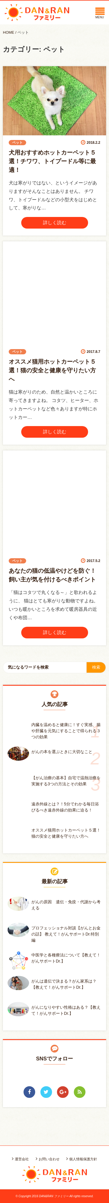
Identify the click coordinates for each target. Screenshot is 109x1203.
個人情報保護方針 (83, 1159)
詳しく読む (54, 222)
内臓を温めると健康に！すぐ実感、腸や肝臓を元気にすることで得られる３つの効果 (66, 730)
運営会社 (22, 1159)
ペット (23, 32)
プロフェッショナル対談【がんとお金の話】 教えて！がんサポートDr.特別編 (66, 934)
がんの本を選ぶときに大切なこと (61, 751)
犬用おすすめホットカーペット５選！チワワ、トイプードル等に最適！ (52, 161)
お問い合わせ (49, 1159)
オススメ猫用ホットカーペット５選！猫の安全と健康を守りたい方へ (52, 370)
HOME (8, 32)
